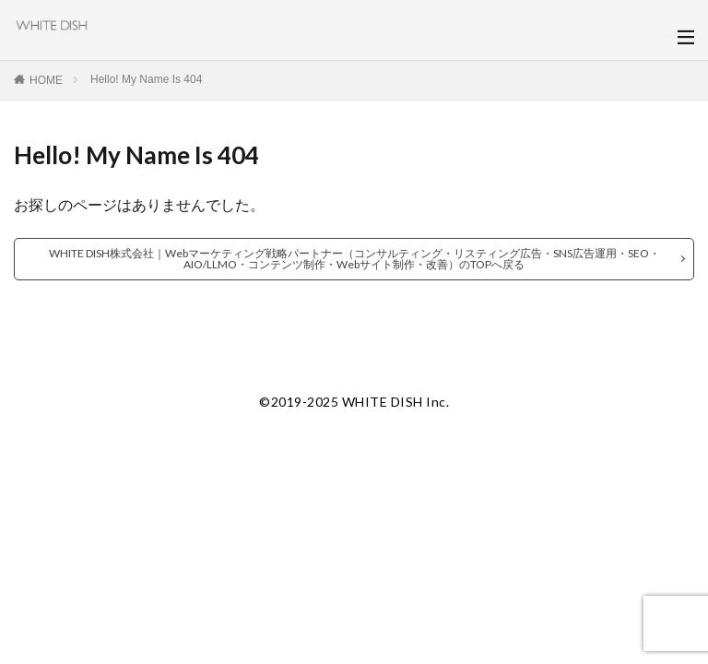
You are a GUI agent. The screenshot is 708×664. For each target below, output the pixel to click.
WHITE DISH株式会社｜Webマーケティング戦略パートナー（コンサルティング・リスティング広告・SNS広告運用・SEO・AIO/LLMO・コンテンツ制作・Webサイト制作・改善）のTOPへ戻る (354, 258)
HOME (46, 80)
